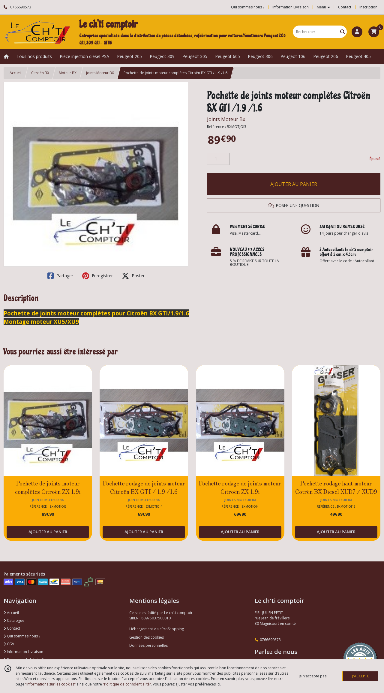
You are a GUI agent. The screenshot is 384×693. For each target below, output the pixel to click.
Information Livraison (23, 651)
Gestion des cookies (146, 637)
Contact (344, 7)
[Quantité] (218, 159)
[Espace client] (357, 31)
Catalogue (14, 620)
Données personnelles (148, 645)
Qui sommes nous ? (22, 636)
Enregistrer (97, 275)
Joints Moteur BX (100, 72)
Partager (60, 275)
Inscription (368, 7)
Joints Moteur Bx (226, 119)
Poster (133, 275)
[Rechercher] (342, 32)
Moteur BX (67, 72)
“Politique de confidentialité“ (127, 684)
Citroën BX (40, 72)
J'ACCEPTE (360, 676)
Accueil (16, 72)
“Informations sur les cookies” (50, 684)
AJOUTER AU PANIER (293, 184)
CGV (9, 643)
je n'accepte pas (312, 676)
